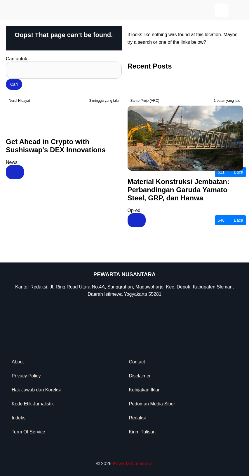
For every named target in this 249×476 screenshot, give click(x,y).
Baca (230, 172)
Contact (137, 361)
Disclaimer (140, 375)
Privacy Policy (26, 375)
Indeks (18, 417)
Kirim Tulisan (142, 431)
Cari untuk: (17, 58)
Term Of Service (28, 431)
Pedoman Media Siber (152, 403)
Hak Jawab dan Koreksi (36, 389)
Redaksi (137, 417)
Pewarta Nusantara (133, 463)
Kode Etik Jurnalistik (33, 403)
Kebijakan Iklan (145, 389)
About (18, 361)
